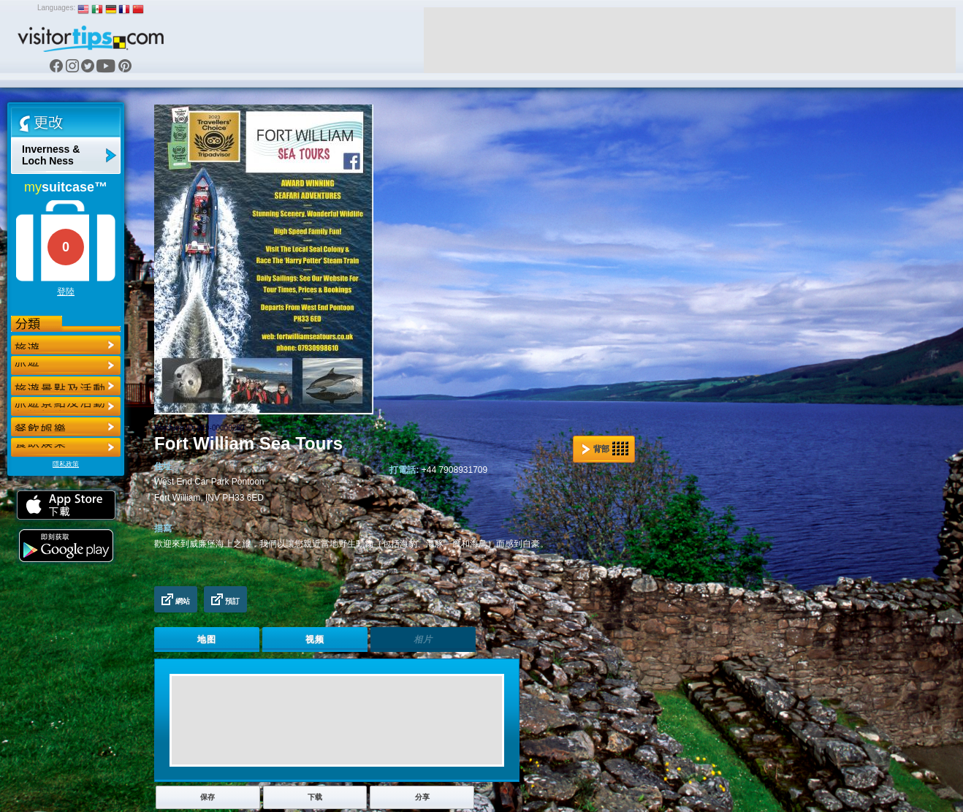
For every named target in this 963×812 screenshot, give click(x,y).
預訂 (225, 599)
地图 (206, 639)
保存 (207, 797)
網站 (175, 599)
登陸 (66, 292)
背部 (605, 448)
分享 (422, 797)
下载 (315, 797)
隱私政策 (66, 464)
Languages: (56, 8)
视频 (314, 639)
